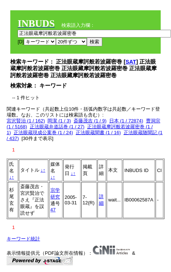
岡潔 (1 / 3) (59, 121)
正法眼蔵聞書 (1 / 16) (98, 132)
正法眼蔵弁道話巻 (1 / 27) (57, 126)
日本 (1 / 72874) (126, 121)
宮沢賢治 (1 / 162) (26, 121)
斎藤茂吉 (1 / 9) (90, 121)
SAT (130, 61)
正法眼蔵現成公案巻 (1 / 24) (43, 132)
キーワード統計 (23, 238)
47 (53, 209)
